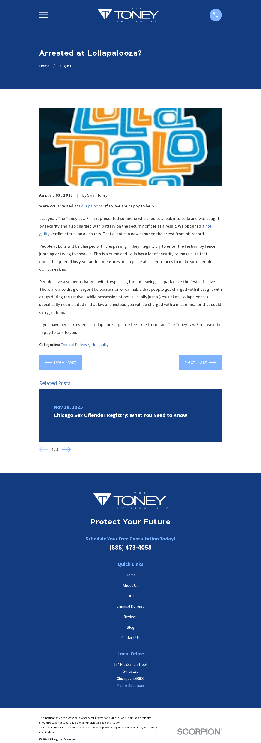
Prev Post (60, 362)
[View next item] (66, 449)
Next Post (200, 362)
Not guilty (99, 344)
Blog (130, 627)
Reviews (130, 616)
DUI (130, 595)
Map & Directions (131, 685)
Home (131, 574)
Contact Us (130, 637)
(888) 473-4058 (130, 547)
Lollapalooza (90, 206)
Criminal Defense (75, 344)
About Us (130, 585)
